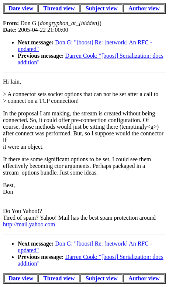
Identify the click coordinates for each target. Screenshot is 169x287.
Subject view (102, 8)
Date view (20, 8)
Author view (144, 8)
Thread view (59, 8)
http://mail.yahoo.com (29, 224)
